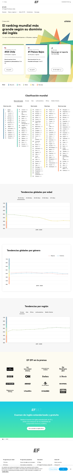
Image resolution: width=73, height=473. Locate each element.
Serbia (23, 132)
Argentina (24, 134)
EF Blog (39, 462)
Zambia (23, 136)
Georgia (37, 113)
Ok (63, 469)
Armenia (37, 161)
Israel (36, 136)
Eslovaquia (10, 128)
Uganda (37, 152)
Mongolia (65, 109)
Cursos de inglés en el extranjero (27, 462)
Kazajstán (65, 132)
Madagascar (51, 159)
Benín (64, 146)
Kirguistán (65, 121)
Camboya (65, 170)
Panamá (50, 119)
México (64, 125)
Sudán (64, 130)
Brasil (50, 130)
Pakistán (51, 113)
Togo (64, 163)
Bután (50, 138)
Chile (36, 154)
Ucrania (37, 134)
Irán (50, 115)
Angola (64, 136)
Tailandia (64, 151)
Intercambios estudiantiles (26, 464)
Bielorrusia (37, 126)
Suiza (23, 142)
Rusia (36, 146)
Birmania (64, 117)
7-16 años (5, 462)
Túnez (50, 111)
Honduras (24, 146)
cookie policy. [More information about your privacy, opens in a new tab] (5, 471)
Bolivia (36, 144)
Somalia (64, 161)
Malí (64, 140)
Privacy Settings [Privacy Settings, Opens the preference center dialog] (53, 469)
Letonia (23, 109)
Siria (50, 161)
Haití (64, 119)
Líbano (50, 136)
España (37, 115)
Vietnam (37, 176)
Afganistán (65, 111)
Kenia (23, 118)
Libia (64, 165)
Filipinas (23, 138)
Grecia (23, 120)
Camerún (65, 115)
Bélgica (9, 126)
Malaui (50, 149)
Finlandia (10, 132)
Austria (9, 115)
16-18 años (5, 464)
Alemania (9, 116)
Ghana (36, 117)
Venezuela (37, 148)
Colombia (51, 132)
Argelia (50, 143)
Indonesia (51, 139)
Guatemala (37, 169)
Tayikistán (65, 138)
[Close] (70, 469)
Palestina (51, 153)
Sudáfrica (10, 134)
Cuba (36, 159)
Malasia (23, 130)
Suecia (9, 124)
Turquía (50, 121)
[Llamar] (66, 2)
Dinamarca (10, 122)
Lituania (37, 109)
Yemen (64, 153)
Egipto (50, 157)
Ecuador (51, 145)
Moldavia (37, 132)
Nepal (36, 163)
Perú (36, 150)
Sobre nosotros (58, 462)
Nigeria (23, 140)
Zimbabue (10, 136)
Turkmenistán (52, 162)
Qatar (50, 141)
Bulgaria (23, 116)
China (50, 151)
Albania (36, 128)
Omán (64, 142)
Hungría (23, 125)
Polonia (9, 138)
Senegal (64, 123)
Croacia (9, 113)
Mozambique (52, 147)
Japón (64, 113)
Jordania (65, 128)
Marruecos (51, 117)
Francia (36, 119)
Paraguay (37, 130)
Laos (50, 155)
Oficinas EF (57, 464)
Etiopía (50, 109)
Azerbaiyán (51, 166)
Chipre (36, 124)
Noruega (9, 118)
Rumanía (9, 130)
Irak (63, 144)
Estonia (23, 144)
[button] (4, 2)
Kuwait (50, 164)
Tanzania (51, 134)
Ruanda (64, 134)
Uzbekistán (65, 127)
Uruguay (37, 111)
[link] (8, 8)
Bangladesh (37, 171)
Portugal (9, 120)
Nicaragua (37, 167)
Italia (36, 165)
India (50, 128)
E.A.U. (50, 123)
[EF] (36, 2)
